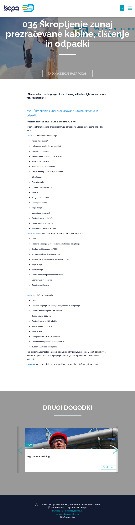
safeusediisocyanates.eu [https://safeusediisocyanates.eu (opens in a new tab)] (67, 514)
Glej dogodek (108, 467)
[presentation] (20, 451)
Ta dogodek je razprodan (67, 73)
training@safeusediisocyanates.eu (67, 511)
